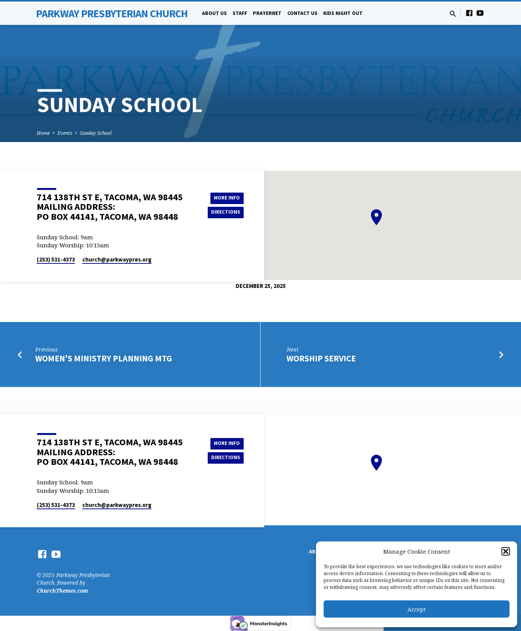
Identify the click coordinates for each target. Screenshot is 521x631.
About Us (214, 13)
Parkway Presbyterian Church (111, 13)
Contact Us (302, 13)
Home (43, 133)
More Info (224, 197)
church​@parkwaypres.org (116, 259)
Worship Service (321, 358)
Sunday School (96, 133)
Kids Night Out (343, 13)
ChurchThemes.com (62, 590)
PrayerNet (267, 13)
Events (64, 133)
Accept (416, 609)
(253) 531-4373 (56, 259)
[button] (506, 551)
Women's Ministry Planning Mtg (103, 358)
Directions (224, 212)
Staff (240, 13)
